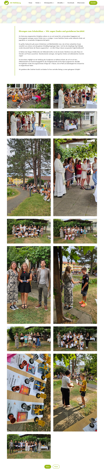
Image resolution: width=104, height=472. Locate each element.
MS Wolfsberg (17, 3)
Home (30, 3)
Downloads (71, 3)
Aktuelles (60, 3)
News (47, 467)
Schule (37, 3)
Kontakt (93, 3)
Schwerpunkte (48, 3)
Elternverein (81, 3)
